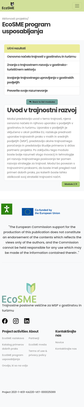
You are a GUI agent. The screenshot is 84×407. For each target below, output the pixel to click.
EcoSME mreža (38, 344)
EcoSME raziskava (13, 338)
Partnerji (34, 338)
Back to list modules (42, 101)
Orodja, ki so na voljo (15, 365)
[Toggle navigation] (77, 5)
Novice (59, 342)
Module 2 (71, 184)
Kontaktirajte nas (66, 348)
